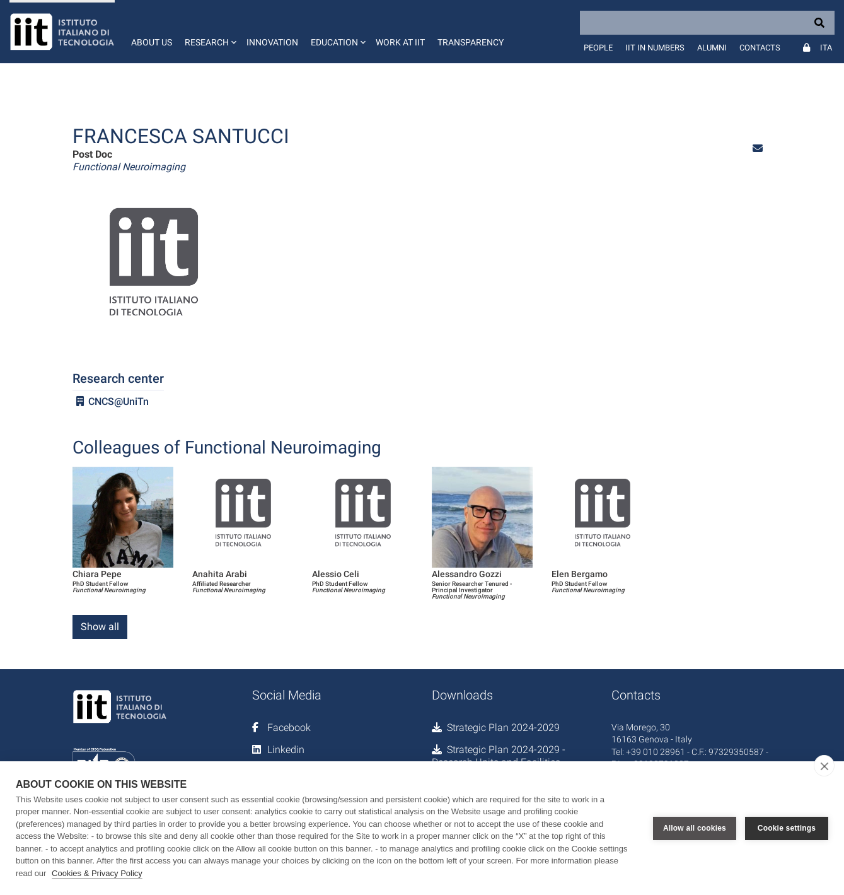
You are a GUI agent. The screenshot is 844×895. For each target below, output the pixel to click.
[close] (824, 765)
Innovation (272, 42)
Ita (826, 47)
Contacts (759, 47)
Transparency (470, 42)
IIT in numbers (655, 47)
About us (151, 42)
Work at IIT (400, 42)
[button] (209, 31)
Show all (100, 627)
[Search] (707, 23)
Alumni (712, 47)
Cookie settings (787, 828)
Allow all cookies (694, 828)
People (598, 47)
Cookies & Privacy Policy (97, 873)
